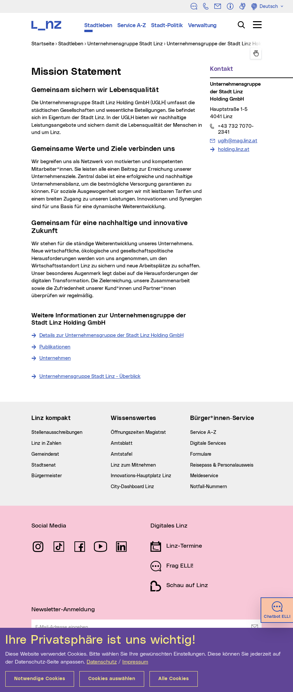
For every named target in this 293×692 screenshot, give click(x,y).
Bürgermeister (46, 476)
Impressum (135, 662)
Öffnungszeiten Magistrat (138, 432)
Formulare (200, 454)
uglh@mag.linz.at (237, 140)
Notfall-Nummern (208, 486)
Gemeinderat (45, 454)
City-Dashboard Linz (132, 486)
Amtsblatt (122, 443)
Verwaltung (202, 25)
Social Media (48, 526)
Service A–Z (203, 432)
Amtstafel (121, 454)
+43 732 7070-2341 (236, 129)
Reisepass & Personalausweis (221, 465)
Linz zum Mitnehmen (133, 465)
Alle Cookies (173, 678)
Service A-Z (131, 25)
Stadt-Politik (167, 25)
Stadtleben (98, 25)
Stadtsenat (43, 465)
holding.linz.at (233, 149)
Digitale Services (208, 443)
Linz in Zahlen (46, 443)
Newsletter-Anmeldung (63, 610)
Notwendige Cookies (39, 678)
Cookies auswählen (111, 678)
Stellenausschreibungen (56, 432)
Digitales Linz (169, 526)
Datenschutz (102, 662)
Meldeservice (204, 476)
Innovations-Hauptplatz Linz (141, 476)
